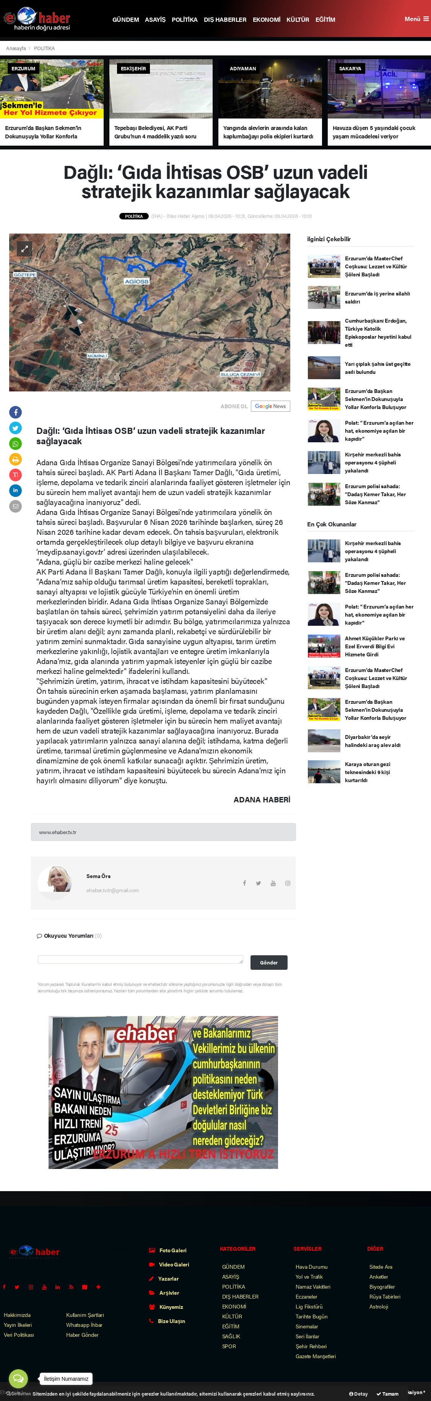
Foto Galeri (168, 1250)
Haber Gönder (82, 1334)
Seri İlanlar (307, 1336)
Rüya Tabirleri (384, 1296)
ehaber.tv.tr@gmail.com (112, 890)
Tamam (387, 1393)
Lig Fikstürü (309, 1306)
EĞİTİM (325, 19)
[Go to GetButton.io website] (18, 1393)
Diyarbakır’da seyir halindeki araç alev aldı (372, 740)
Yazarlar (164, 1278)
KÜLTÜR (297, 19)
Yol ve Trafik (309, 1276)
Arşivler (164, 1292)
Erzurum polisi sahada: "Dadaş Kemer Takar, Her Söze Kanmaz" (375, 494)
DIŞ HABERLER (225, 19)
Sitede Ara (380, 1266)
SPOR (229, 1346)
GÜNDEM (125, 19)
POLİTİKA (185, 19)
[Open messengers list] (18, 1378)
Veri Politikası (19, 1334)
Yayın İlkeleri (18, 1324)
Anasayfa (16, 48)
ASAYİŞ (155, 19)
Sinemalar (307, 1326)
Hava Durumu (312, 1266)
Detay (358, 1393)
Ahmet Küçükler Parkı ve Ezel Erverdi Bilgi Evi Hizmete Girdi (375, 646)
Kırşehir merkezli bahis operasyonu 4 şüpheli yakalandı (373, 462)
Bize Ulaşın (167, 1321)
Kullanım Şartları (85, 1314)
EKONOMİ (267, 19)
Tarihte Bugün (312, 1316)
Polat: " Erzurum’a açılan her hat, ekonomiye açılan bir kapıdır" (379, 430)
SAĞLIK (231, 1336)
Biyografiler (382, 1286)
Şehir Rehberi (311, 1346)
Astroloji (378, 1306)
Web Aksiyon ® (409, 1392)
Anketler (378, 1276)
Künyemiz (166, 1306)
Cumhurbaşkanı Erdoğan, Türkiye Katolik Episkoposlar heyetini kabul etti (378, 332)
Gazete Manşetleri (316, 1356)
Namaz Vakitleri (313, 1286)
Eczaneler (306, 1296)
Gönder (269, 962)
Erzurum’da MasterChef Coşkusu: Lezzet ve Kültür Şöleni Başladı (376, 266)
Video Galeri (169, 1264)
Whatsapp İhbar (84, 1324)
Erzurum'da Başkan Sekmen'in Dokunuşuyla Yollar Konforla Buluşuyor (376, 399)
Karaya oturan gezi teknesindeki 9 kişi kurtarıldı (367, 772)
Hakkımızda (17, 1314)
